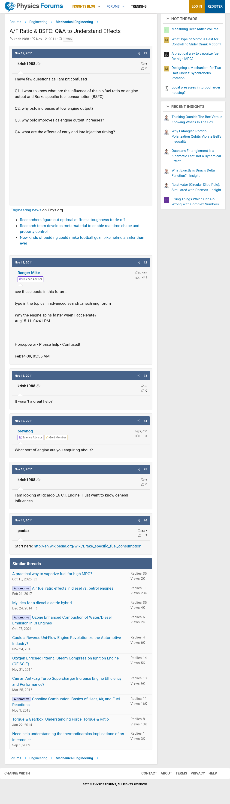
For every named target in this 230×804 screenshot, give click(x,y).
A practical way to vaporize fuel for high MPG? (52, 575)
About (161, 775)
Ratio (68, 40)
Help (208, 775)
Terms (176, 775)
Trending (139, 6)
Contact (144, 775)
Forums (112, 6)
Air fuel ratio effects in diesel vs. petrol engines (72, 590)
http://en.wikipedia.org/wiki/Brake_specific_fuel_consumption (87, 548)
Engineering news (26, 211)
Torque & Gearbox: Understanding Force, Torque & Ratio (60, 721)
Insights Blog (83, 6)
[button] (99, 6)
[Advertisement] (81, 170)
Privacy (193, 775)
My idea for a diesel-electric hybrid (42, 604)
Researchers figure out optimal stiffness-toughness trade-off (72, 221)
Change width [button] (21, 775)
